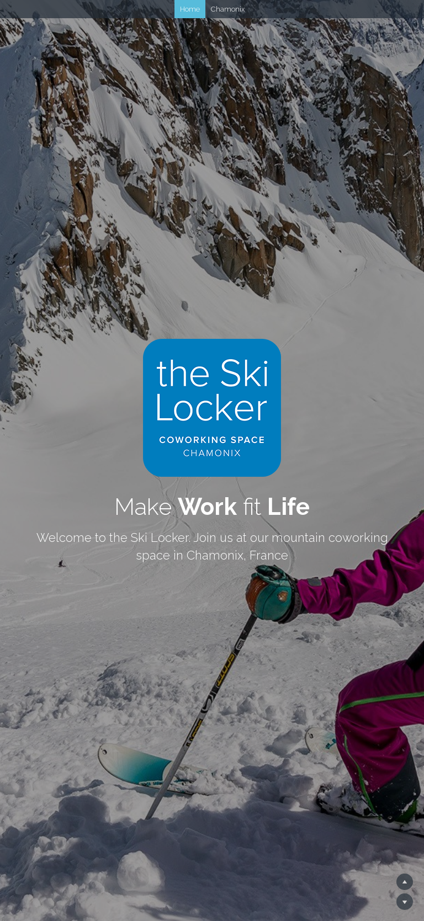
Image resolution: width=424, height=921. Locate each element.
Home (190, 9)
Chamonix (228, 9)
